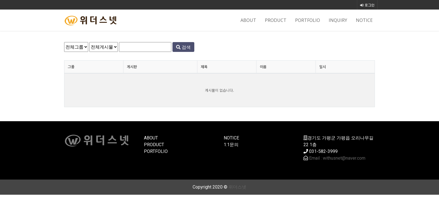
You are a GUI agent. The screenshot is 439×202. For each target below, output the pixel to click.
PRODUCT (275, 20)
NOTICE (364, 20)
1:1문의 (231, 144)
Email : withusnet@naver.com (337, 158)
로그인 (367, 5)
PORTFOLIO (307, 20)
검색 (183, 47)
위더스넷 (237, 187)
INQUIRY (338, 20)
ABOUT (248, 20)
